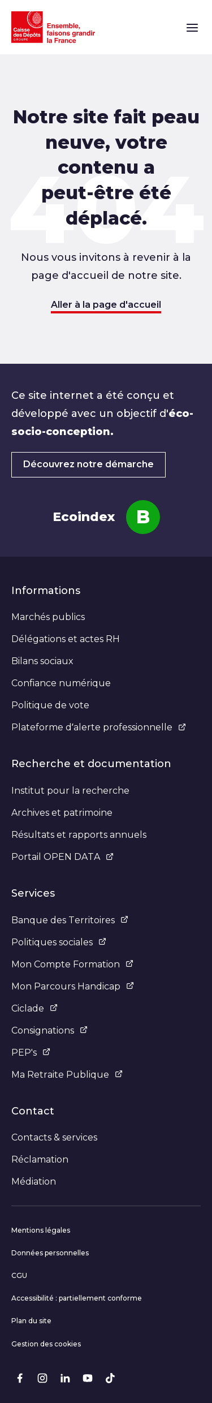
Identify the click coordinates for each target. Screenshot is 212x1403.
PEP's (30, 1052)
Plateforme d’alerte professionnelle (98, 727)
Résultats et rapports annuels (78, 834)
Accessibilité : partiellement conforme (76, 1298)
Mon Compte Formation (72, 964)
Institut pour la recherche (70, 790)
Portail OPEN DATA (62, 856)
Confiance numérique (61, 683)
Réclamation (39, 1159)
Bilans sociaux (42, 661)
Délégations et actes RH (65, 639)
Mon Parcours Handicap (72, 986)
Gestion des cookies (46, 1344)
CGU (19, 1275)
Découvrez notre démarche (88, 464)
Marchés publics (48, 617)
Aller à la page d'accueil (106, 304)
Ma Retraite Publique (67, 1074)
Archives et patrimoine (62, 812)
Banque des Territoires (69, 920)
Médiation (33, 1181)
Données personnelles (50, 1253)
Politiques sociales (58, 942)
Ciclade (34, 1008)
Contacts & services (54, 1137)
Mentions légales (40, 1230)
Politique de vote (50, 705)
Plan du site (31, 1320)
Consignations (49, 1030)
